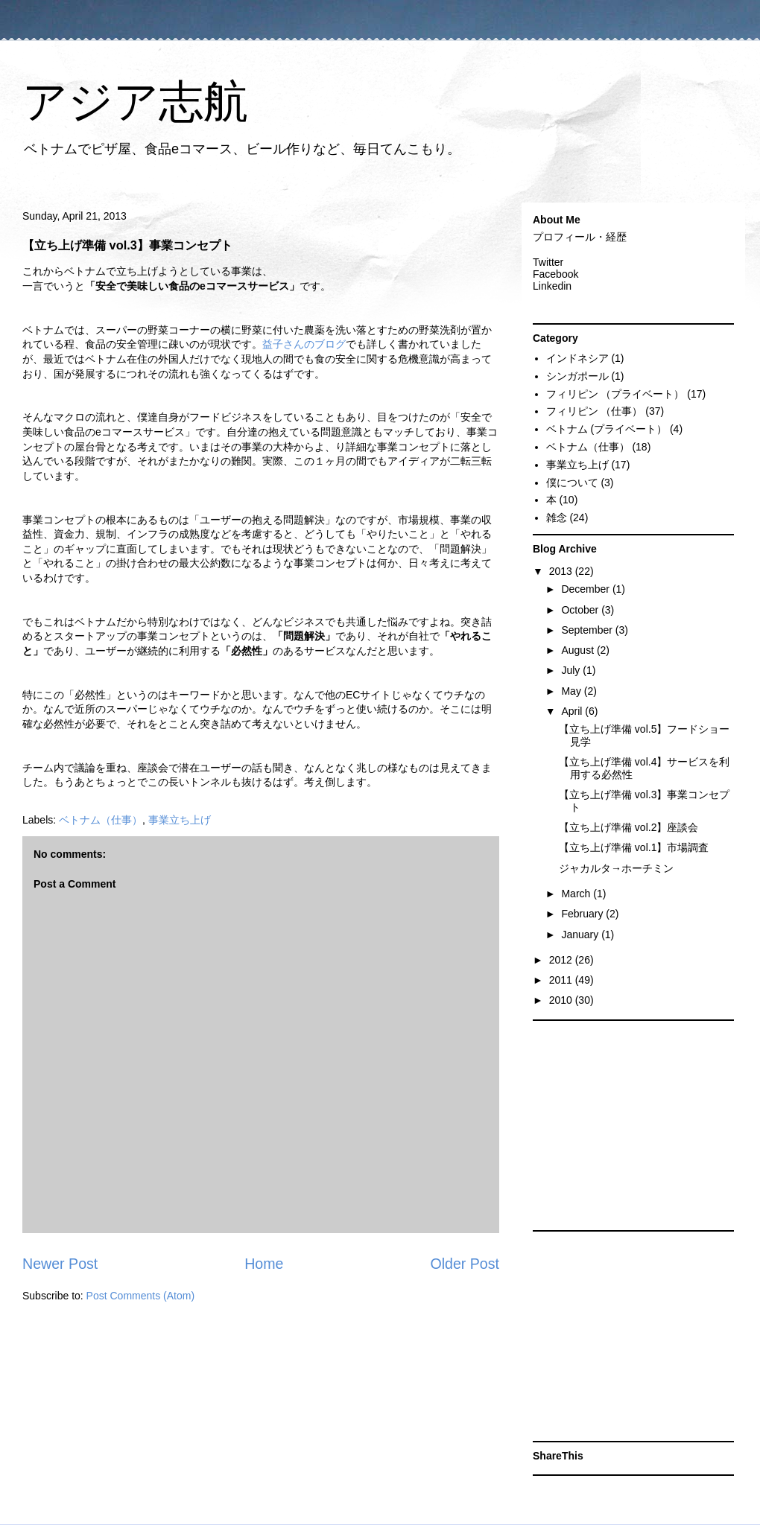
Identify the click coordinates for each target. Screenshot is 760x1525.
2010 (562, 1000)
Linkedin (552, 286)
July (572, 670)
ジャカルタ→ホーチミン (616, 868)
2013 (562, 571)
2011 (562, 980)
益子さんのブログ (304, 344)
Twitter (548, 262)
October (581, 610)
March (577, 894)
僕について (572, 482)
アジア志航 (135, 102)
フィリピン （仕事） (594, 411)
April (573, 711)
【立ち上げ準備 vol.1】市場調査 (634, 847)
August (578, 650)
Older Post (464, 1263)
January (581, 934)
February (583, 914)
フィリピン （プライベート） (615, 394)
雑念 (556, 517)
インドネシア (577, 358)
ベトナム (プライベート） (607, 429)
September (588, 630)
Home (263, 1263)
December (586, 589)
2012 (562, 960)
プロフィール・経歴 (580, 237)
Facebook (555, 274)
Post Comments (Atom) (140, 1296)
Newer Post (60, 1263)
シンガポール (577, 376)
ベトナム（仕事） (100, 820)
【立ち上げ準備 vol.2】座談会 (628, 827)
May (572, 691)
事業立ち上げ (179, 820)
